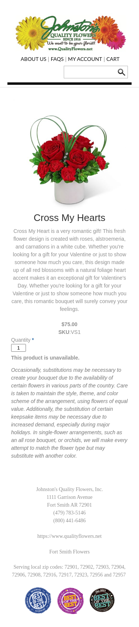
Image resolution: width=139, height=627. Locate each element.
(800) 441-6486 (69, 520)
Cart (113, 59)
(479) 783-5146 (69, 513)
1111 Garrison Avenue (69, 497)
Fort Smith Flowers (69, 552)
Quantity (20, 340)
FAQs (57, 59)
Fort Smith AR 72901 (69, 505)
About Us (33, 59)
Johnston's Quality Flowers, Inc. (69, 489)
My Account (85, 59)
